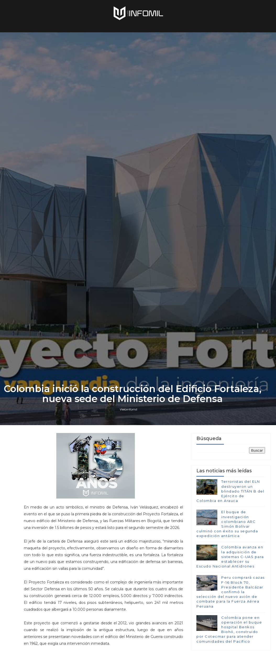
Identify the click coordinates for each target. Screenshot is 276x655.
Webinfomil (128, 409)
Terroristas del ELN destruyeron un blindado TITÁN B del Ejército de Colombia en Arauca (230, 491)
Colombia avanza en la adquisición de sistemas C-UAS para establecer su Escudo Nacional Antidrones (230, 556)
